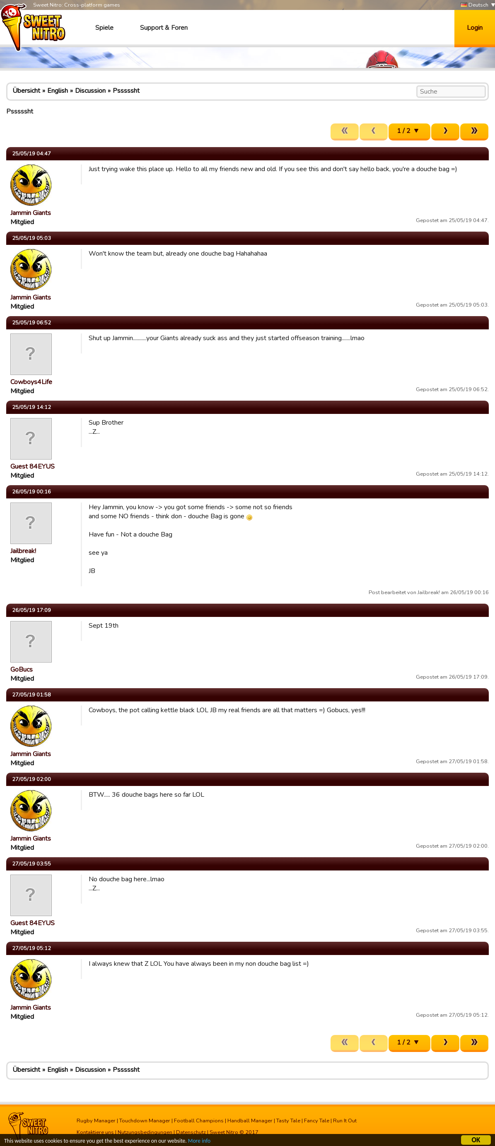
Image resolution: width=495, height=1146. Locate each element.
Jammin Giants (30, 213)
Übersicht (26, 90)
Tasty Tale (288, 1120)
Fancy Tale (316, 1120)
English (57, 90)
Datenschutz (191, 1132)
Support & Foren (164, 27)
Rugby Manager (96, 1120)
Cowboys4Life (31, 382)
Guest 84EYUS (32, 466)
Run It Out (345, 1120)
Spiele (104, 27)
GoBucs (21, 669)
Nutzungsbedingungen (145, 1132)
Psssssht (126, 90)
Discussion (90, 90)
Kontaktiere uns (95, 1132)
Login (475, 27)
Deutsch (474, 5)
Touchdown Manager (144, 1120)
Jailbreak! (23, 551)
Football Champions (199, 1120)
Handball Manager (250, 1120)
